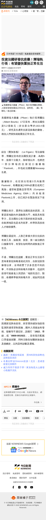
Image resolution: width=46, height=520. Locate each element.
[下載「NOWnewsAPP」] (6, 411)
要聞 (29, 6)
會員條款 (13, 478)
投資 (37, 418)
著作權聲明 (38, 473)
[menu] (44, 6)
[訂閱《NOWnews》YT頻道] (40, 411)
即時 (23, 6)
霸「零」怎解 (39, 11)
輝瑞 (6, 418)
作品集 (38, 402)
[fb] (13, 487)
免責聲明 (16, 473)
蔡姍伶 (10, 68)
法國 (15, 418)
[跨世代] (5, 11)
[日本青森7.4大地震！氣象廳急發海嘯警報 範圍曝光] (25, 54)
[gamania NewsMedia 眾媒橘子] (23, 498)
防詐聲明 (6, 473)
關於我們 (23, 478)
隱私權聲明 (27, 473)
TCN (16, 11)
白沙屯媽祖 (6, 6)
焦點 (17, 6)
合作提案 (33, 478)
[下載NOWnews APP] (36, 2)
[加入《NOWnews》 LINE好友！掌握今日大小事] (28, 411)
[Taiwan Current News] (31, 2)
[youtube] (31, 487)
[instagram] (19, 487)
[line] (25, 487)
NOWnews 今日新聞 (17, 319)
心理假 (25, 11)
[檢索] (41, 2)
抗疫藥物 (26, 418)
